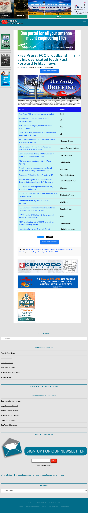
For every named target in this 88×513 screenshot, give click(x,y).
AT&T (31, 249)
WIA (56, 252)
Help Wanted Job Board (9, 406)
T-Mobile (51, 252)
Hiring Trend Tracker (8, 420)
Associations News (8, 353)
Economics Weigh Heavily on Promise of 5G (36, 175)
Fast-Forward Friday (63, 249)
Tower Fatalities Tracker (9, 411)
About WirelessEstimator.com (29, 506)
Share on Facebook (49, 71)
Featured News (23, 68)
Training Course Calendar (10, 415)
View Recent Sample (44, 465)
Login (58, 16)
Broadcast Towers (48, 249)
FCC (72, 249)
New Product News (8, 368)
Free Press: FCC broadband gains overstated (36, 114)
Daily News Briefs (7, 363)
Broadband (37, 249)
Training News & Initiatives (10, 372)
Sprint (45, 252)
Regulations (37, 252)
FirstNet (22, 252)
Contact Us (65, 506)
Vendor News (6, 377)
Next (53, 460)
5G (27, 249)
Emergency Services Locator (11, 401)
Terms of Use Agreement (50, 506)
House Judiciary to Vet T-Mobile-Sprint (34, 229)
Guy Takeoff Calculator (9, 425)
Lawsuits (29, 252)
